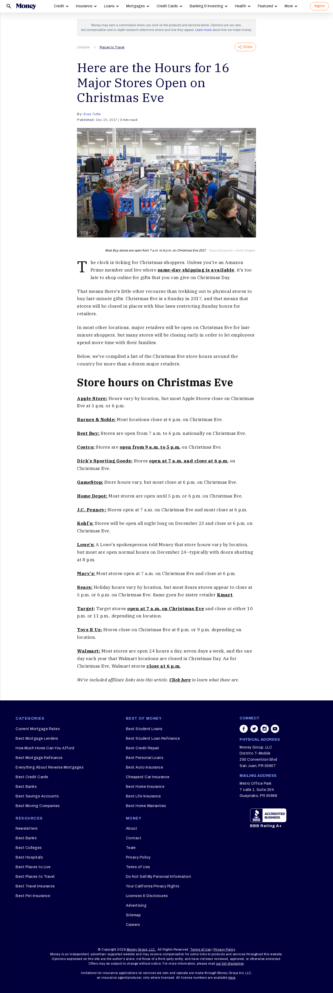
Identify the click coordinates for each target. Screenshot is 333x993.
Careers (133, 925)
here (231, 977)
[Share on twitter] (254, 729)
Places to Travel (112, 47)
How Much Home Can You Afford (45, 748)
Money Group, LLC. (141, 949)
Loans (109, 6)
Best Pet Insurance (33, 896)
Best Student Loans (144, 729)
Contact (134, 838)
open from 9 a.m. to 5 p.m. (150, 447)
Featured (265, 6)
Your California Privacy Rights (153, 886)
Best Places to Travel (35, 877)
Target (85, 608)
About (131, 828)
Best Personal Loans (145, 758)
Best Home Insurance (145, 787)
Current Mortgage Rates (38, 729)
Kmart (225, 595)
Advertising (136, 905)
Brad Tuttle (92, 114)
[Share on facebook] (244, 729)
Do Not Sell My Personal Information (158, 877)
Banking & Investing (206, 6)
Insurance (84, 6)
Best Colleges (29, 848)
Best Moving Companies (38, 806)
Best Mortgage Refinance (39, 758)
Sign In (319, 6)
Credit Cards (167, 6)
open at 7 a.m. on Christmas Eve (165, 608)
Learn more (203, 30)
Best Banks (26, 787)
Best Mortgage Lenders (37, 738)
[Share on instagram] (264, 729)
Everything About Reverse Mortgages (50, 767)
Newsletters (27, 828)
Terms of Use (138, 867)
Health (240, 6)
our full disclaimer (230, 963)
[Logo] (26, 6)
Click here (180, 680)
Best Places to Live (33, 867)
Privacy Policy (138, 857)
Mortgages (135, 6)
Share (245, 47)
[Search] (9, 6)
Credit (59, 6)
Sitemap (133, 915)
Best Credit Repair (142, 748)
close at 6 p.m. (163, 666)
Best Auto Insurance (144, 767)
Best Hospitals (29, 857)
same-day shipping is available (196, 270)
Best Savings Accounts (37, 796)
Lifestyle (83, 47)
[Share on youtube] (275, 729)
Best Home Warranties (146, 806)
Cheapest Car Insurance (148, 777)
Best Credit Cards (32, 777)
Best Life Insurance (143, 796)
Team (131, 848)
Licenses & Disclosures (147, 896)
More (289, 6)
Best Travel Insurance (35, 886)
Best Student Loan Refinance (153, 738)
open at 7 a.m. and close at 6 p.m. (188, 461)
